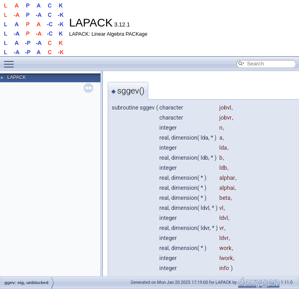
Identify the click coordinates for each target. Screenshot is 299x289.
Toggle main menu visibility (11, 61)
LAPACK (16, 77)
